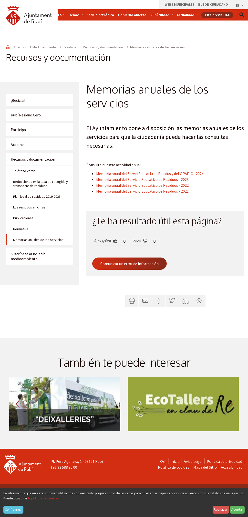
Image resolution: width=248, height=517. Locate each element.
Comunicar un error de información (129, 263)
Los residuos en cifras (29, 207)
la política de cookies (43, 498)
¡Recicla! (18, 100)
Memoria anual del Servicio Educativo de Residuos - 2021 (142, 191)
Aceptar (237, 509)
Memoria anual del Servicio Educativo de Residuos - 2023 (142, 179)
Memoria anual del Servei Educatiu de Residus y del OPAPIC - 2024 (150, 173)
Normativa (20, 229)
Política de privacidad (224, 461)
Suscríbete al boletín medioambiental (28, 256)
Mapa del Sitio (205, 467)
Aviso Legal (193, 461)
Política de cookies (173, 467)
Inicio (175, 461)
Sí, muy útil (105, 241)
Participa (18, 129)
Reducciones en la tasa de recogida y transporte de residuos (40, 183)
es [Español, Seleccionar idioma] (240, 5)
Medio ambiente (44, 47)
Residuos (69, 47)
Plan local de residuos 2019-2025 (37, 196)
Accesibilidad (231, 467)
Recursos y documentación (103, 47)
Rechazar (220, 509)
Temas (21, 47)
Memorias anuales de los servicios (38, 240)
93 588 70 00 (67, 467)
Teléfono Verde (24, 171)
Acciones (18, 144)
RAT (162, 461)
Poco (140, 241)
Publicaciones (23, 218)
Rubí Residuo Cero (26, 115)
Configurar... (13, 509)
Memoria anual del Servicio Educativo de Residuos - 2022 (142, 185)
